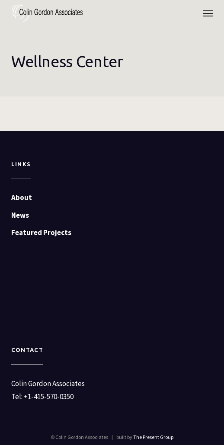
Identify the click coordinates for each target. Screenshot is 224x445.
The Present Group (153, 437)
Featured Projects (41, 232)
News (20, 215)
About (21, 197)
